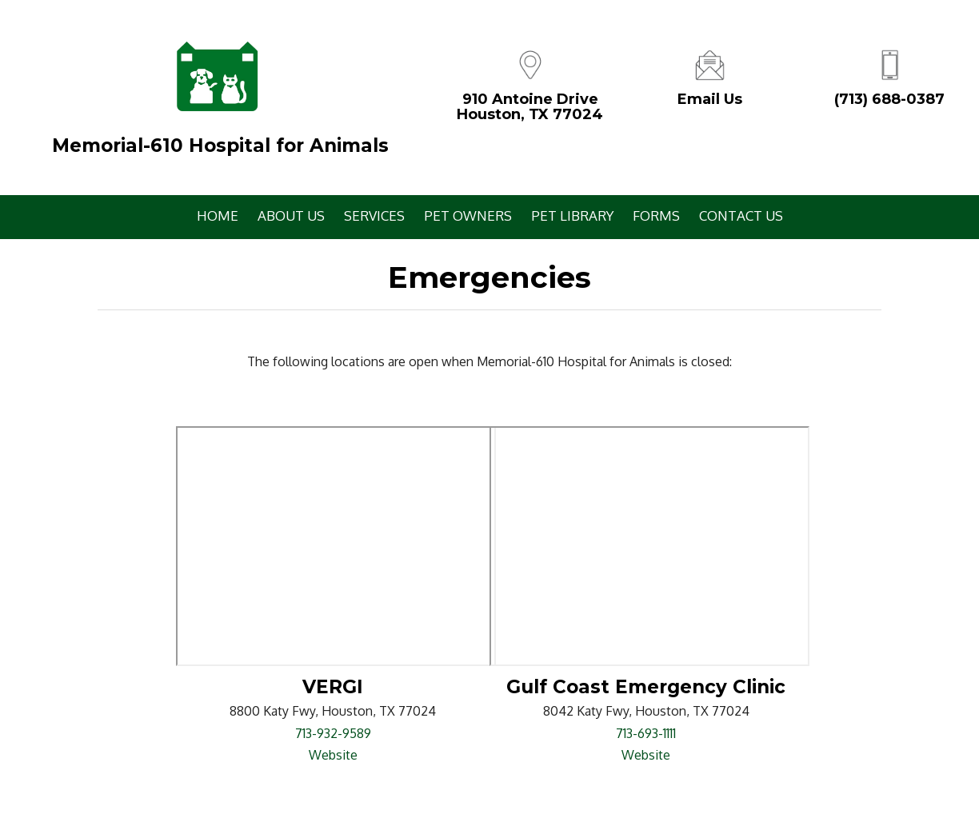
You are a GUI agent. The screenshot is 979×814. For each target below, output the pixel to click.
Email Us (709, 99)
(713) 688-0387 (889, 99)
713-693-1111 (646, 733)
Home (217, 215)
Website (333, 755)
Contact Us (741, 215)
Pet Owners (468, 215)
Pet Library (572, 215)
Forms (656, 215)
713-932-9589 (333, 733)
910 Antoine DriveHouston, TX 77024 (530, 107)
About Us (291, 215)
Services (374, 215)
